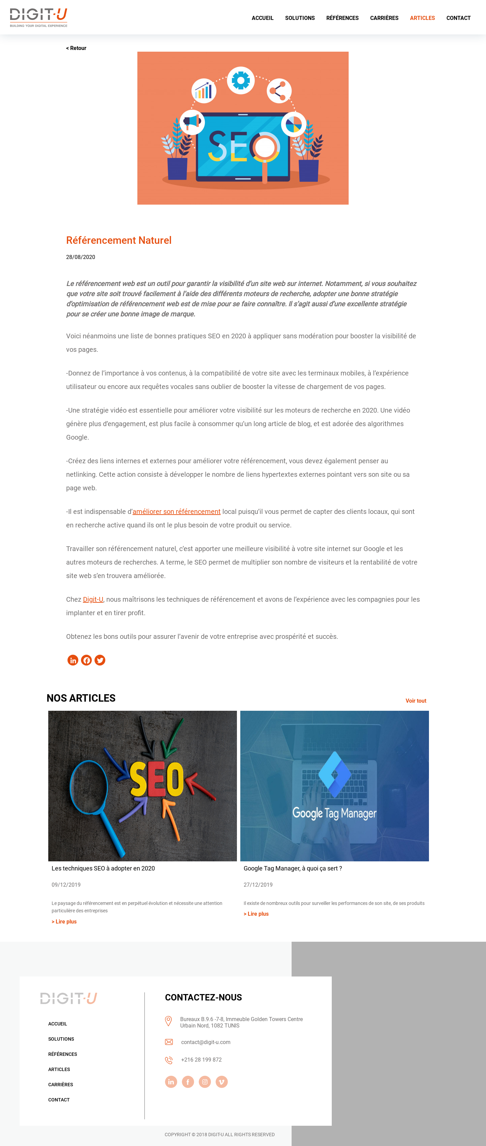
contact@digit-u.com (206, 1042)
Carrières (60, 1084)
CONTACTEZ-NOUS (203, 997)
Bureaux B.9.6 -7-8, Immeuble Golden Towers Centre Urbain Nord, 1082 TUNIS (241, 1022)
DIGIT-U (216, 1134)
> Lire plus (64, 921)
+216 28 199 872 (201, 1060)
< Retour (76, 48)
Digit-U (93, 599)
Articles (59, 1069)
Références (62, 1054)
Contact (59, 1099)
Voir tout (416, 701)
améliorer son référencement (177, 511)
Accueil (57, 1023)
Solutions (61, 1039)
